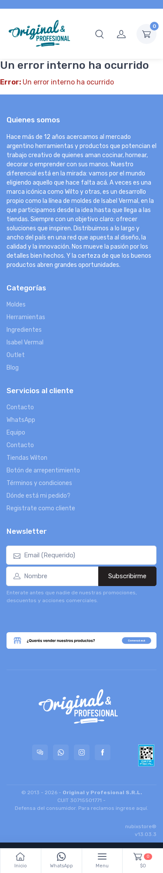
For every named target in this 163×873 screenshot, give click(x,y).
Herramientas (26, 317)
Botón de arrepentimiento (43, 470)
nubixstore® (140, 826)
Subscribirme (127, 576)
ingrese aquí (131, 808)
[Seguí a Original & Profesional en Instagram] (82, 752)
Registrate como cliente (41, 508)
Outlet (16, 355)
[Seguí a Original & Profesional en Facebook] (102, 752)
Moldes (16, 304)
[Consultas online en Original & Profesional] (40, 752)
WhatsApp (21, 420)
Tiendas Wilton (27, 458)
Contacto (20, 407)
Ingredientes (24, 330)
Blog (13, 367)
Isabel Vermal (25, 342)
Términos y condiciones (39, 483)
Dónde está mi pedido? (38, 495)
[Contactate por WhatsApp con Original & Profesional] (61, 752)
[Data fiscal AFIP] (146, 755)
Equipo (16, 432)
